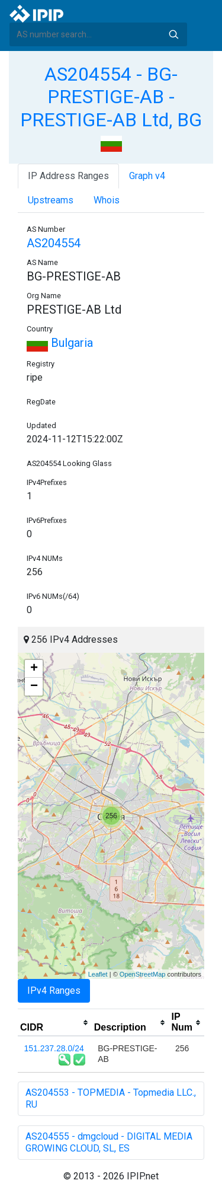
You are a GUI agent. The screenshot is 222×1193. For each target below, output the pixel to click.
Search (173, 34)
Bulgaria (60, 343)
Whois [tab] (107, 200)
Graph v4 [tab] (147, 175)
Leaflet (98, 974)
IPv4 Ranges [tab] (54, 990)
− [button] (34, 687)
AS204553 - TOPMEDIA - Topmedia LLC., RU (110, 1098)
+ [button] (34, 669)
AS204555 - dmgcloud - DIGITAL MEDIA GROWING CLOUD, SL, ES (108, 1142)
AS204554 (54, 243)
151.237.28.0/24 (54, 1048)
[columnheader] (55, 1022)
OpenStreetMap (143, 974)
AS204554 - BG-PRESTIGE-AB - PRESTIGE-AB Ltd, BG (111, 97)
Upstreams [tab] (50, 200)
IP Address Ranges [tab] (68, 175)
